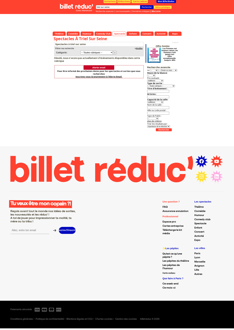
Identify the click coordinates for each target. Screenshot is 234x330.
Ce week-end (170, 284)
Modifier (139, 48)
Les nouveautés (123, 11)
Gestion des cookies (126, 319)
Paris (197, 253)
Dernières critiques (141, 11)
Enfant (198, 228)
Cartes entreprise (172, 226)
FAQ (165, 207)
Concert (199, 232)
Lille (196, 270)
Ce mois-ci (169, 288)
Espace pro (169, 222)
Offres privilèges (162, 7)
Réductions (124, 1)
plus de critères (154, 121)
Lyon (197, 257)
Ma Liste (156, 11)
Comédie (199, 211)
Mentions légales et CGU (79, 319)
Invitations (110, 1)
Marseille (199, 262)
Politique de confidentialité (50, 319)
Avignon (199, 266)
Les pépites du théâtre (175, 261)
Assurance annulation (175, 211)
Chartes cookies (104, 319)
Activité (199, 236)
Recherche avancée (105, 11)
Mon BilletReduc (166, 1)
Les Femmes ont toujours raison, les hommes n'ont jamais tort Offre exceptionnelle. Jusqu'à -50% (169, 54)
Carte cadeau (140, 1)
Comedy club (202, 219)
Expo (197, 240)
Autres (198, 274)
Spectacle (200, 223)
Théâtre (199, 207)
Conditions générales (21, 319)
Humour (199, 215)
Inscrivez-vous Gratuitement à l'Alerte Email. (99, 76)
